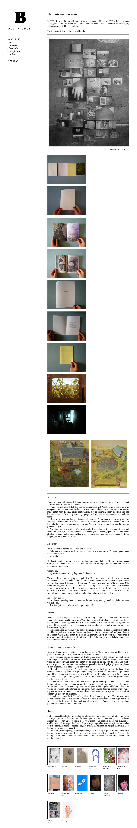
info (14, 61)
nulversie (13, 45)
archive (12, 54)
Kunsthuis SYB (106, 21)
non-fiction (14, 51)
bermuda (13, 48)
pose (11, 42)
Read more (84, 31)
